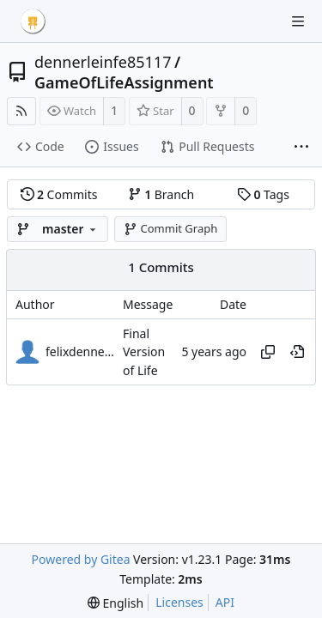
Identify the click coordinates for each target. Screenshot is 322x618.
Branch (161, 194)
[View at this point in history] (297, 352)
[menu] (115, 603)
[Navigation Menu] (298, 21)
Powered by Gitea (81, 559)
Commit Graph (170, 228)
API (225, 602)
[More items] (301, 148)
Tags (263, 194)
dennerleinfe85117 (102, 61)
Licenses (179, 602)
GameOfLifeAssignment (124, 82)
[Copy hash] (268, 352)
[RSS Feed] (21, 111)
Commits (59, 194)
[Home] (33, 21)
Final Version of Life (144, 352)
